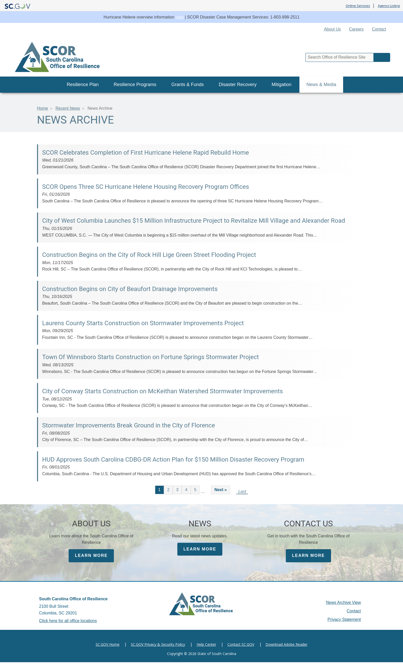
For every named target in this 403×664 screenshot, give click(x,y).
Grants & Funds (187, 84)
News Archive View (343, 604)
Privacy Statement (344, 621)
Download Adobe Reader (286, 646)
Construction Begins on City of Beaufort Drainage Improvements (130, 289)
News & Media (321, 84)
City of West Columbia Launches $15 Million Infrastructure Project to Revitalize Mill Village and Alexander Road (193, 220)
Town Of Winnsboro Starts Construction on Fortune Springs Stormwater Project (150, 357)
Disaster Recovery (238, 84)
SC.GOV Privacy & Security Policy (158, 646)
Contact (379, 29)
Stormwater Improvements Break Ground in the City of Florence (128, 425)
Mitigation (281, 84)
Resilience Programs (135, 84)
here (180, 17)
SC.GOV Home (108, 646)
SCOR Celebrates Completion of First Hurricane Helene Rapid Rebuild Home (145, 152)
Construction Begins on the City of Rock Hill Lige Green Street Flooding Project (149, 254)
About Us (332, 29)
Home (42, 108)
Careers (356, 29)
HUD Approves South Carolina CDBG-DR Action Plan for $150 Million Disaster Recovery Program (173, 459)
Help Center (206, 646)
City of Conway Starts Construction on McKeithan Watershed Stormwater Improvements (162, 391)
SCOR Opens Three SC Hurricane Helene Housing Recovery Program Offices (145, 186)
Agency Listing (389, 6)
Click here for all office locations (68, 622)
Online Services (358, 6)
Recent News (68, 108)
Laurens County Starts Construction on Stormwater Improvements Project (143, 323)
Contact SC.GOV (240, 646)
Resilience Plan (83, 84)
